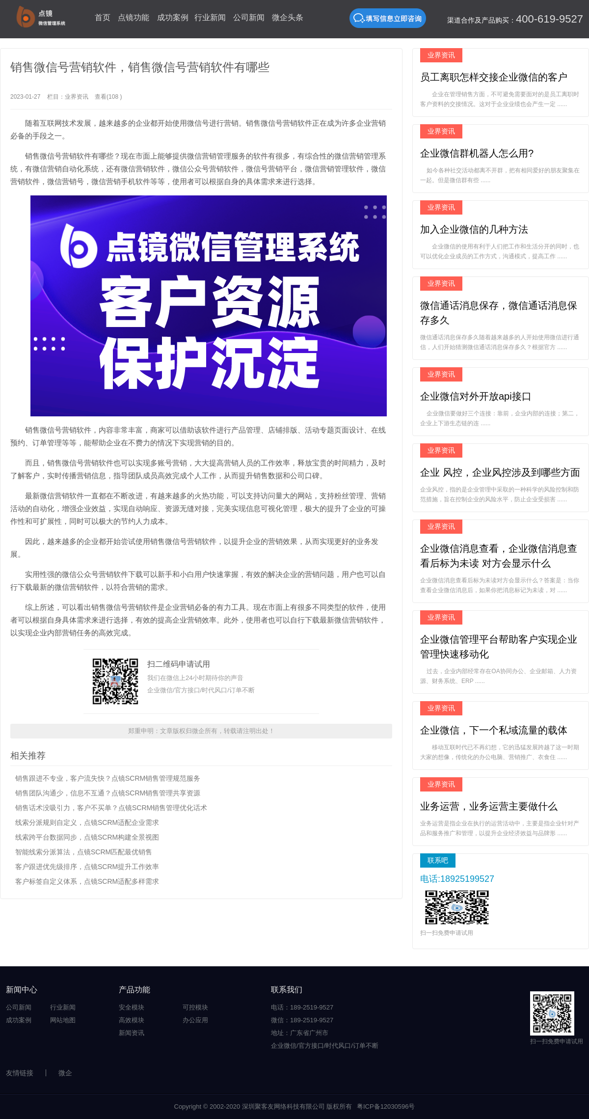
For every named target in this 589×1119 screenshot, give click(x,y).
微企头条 (287, 17)
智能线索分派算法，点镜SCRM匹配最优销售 (83, 852)
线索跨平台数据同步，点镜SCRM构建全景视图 (87, 837)
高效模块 (131, 1020)
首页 (102, 17)
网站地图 (63, 1020)
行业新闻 (210, 17)
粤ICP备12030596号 (386, 1106)
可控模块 (195, 1007)
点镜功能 (133, 17)
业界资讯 (76, 96)
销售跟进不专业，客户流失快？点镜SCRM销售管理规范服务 (107, 778)
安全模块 (131, 1007)
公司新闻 (249, 17)
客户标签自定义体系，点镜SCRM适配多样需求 (87, 881)
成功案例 (172, 17)
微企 (65, 1073)
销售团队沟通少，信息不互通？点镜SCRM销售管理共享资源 (107, 793)
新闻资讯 (131, 1033)
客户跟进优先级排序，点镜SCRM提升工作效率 (87, 867)
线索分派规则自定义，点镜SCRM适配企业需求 (87, 822)
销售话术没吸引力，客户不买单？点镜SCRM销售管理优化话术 (111, 808)
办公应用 (195, 1020)
